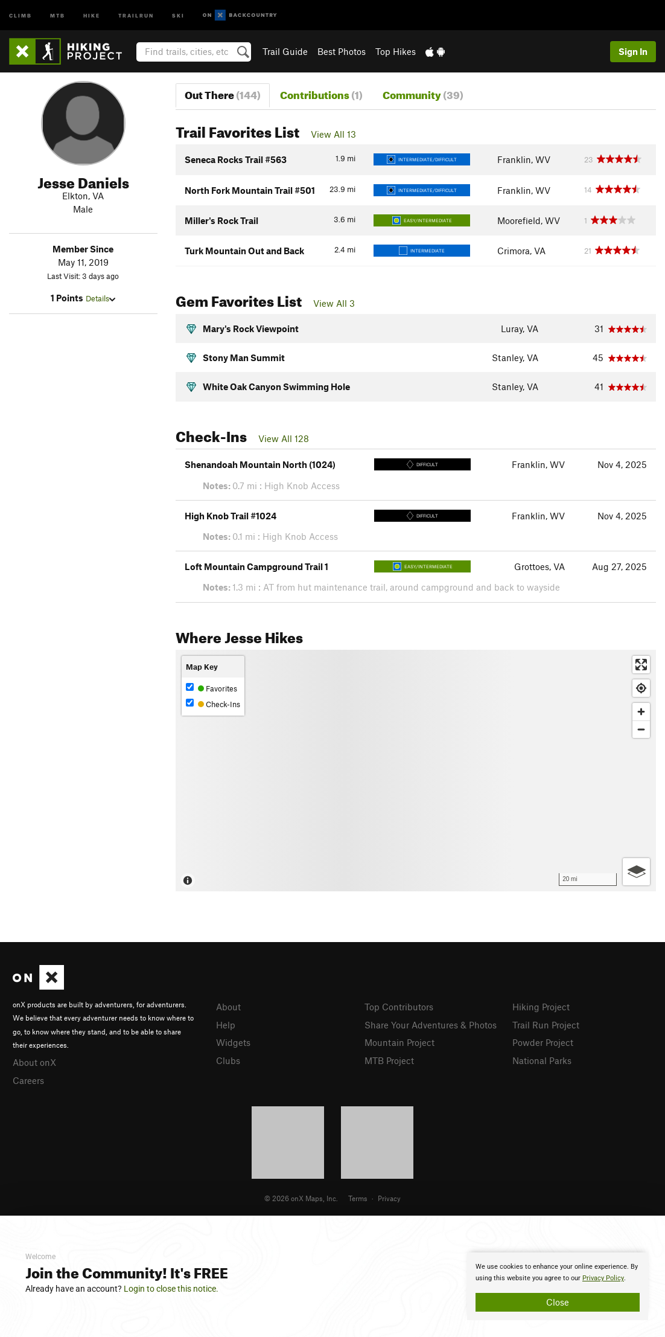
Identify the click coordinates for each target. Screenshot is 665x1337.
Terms (358, 1198)
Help (225, 1024)
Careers (28, 1080)
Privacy (389, 1198)
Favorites (211, 688)
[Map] (416, 770)
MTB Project (389, 1060)
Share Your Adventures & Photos (430, 1024)
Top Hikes (395, 51)
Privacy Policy (603, 1278)
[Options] (636, 871)
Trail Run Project (545, 1024)
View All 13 (333, 134)
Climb (20, 15)
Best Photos (341, 51)
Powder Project (542, 1042)
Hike (91, 15)
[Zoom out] (641, 729)
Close (557, 1302)
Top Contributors (398, 1006)
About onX (34, 1062)
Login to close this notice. (171, 1289)
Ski (178, 15)
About (228, 1006)
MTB (57, 15)
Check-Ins (213, 704)
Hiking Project (541, 1006)
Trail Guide (285, 51)
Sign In (633, 51)
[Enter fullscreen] (641, 664)
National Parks (541, 1060)
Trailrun (136, 15)
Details (100, 298)
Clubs (228, 1060)
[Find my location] (641, 688)
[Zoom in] (641, 711)
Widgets (233, 1042)
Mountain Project (399, 1042)
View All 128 (283, 438)
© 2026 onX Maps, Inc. (301, 1198)
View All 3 (334, 303)
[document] (558, 1286)
